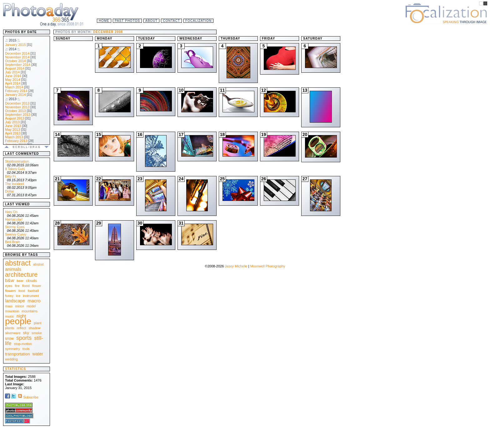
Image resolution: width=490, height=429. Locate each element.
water (37, 353)
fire (17, 286)
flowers (10, 291)
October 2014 (15, 61)
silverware (13, 333)
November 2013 (17, 107)
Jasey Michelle (236, 266)
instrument (31, 296)
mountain (12, 311)
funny (9, 296)
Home (104, 20)
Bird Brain (12, 242)
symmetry (12, 349)
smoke (37, 333)
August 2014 (14, 68)
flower (36, 286)
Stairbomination (17, 161)
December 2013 (17, 103)
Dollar (9, 191)
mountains (30, 311)
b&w (9, 280)
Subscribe (27, 397)
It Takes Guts (15, 169)
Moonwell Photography (267, 266)
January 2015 (15, 44)
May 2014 (12, 79)
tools (26, 349)
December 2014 (17, 53)
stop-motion (23, 344)
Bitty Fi (10, 176)
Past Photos (127, 20)
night (21, 316)
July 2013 (12, 122)
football (33, 291)
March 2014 (14, 87)
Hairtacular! (13, 219)
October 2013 (15, 111)
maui (8, 306)
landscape (15, 300)
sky (26, 332)
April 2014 (13, 83)
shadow (34, 328)
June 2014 (13, 76)
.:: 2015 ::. (12, 40)
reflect (21, 328)
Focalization (198, 20)
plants (9, 328)
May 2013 (12, 129)
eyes (8, 286)
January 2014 (15, 94)
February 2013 (16, 141)
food (21, 291)
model (31, 306)
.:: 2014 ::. (12, 49)
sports (24, 338)
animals (13, 269)
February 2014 (16, 91)
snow (9, 338)
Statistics (15, 369)
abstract (18, 263)
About (151, 20)
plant (37, 323)
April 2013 (13, 133)
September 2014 (17, 64)
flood (26, 286)
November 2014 (17, 57)
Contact (171, 20)
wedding (11, 359)
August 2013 (14, 118)
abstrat (38, 264)
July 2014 (12, 72)
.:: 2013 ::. (12, 99)
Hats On (11, 212)
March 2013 (14, 137)
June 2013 (13, 126)
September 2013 (17, 114)
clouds (31, 281)
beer (20, 281)
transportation (17, 354)
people (18, 321)
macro (34, 300)
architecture (21, 274)
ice (18, 296)
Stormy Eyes (14, 227)
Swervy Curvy (15, 234)
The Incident (14, 184)
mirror (19, 306)
